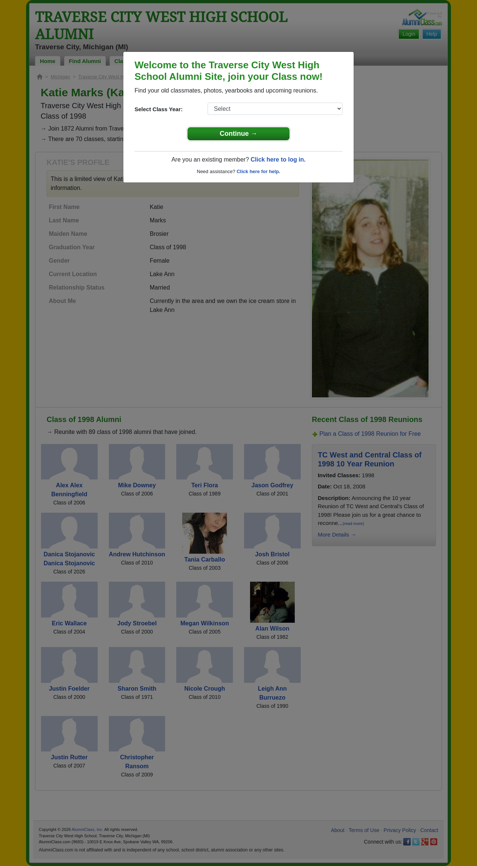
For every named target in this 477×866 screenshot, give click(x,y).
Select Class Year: (159, 109)
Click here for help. (258, 171)
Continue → (239, 133)
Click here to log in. (278, 159)
